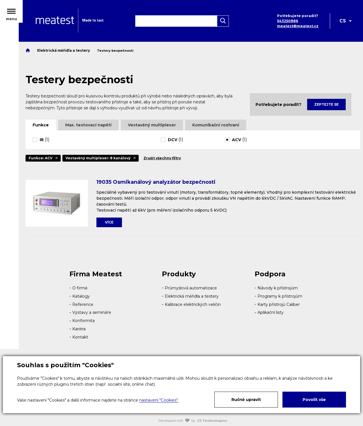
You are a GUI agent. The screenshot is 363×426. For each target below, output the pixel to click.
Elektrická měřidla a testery (192, 296)
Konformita (83, 320)
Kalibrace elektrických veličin (193, 304)
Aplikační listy (271, 312)
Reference (82, 304)
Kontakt (80, 337)
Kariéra (79, 328)
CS (342, 22)
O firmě (79, 288)
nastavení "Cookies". (158, 400)
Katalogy (81, 296)
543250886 (287, 22)
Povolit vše (314, 399)
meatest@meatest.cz (297, 27)
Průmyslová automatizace (191, 288)
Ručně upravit (246, 399)
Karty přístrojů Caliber (279, 304)
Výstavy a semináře (91, 312)
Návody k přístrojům (278, 288)
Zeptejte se (326, 104)
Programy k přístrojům (280, 296)
